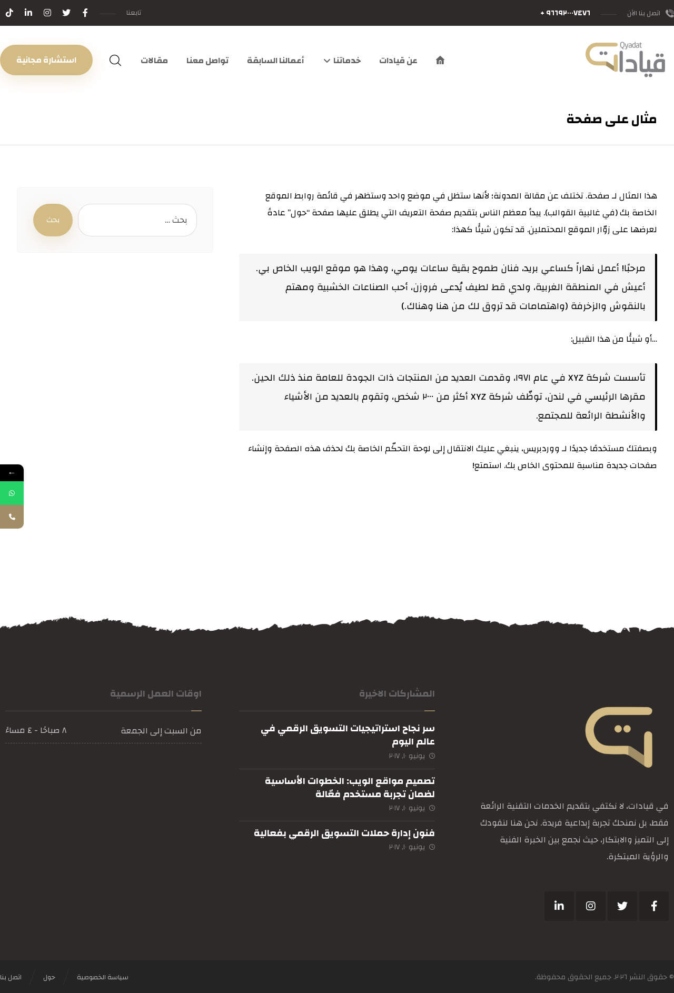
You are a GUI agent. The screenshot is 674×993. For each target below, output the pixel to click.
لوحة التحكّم (408, 448)
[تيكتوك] (9, 12)
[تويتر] (66, 12)
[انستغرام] (47, 12)
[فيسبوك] (85, 12)
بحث (53, 220)
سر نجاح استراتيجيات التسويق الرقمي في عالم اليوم (348, 735)
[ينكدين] (559, 906)
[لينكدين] (28, 12)
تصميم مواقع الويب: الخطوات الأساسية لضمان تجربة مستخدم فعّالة (350, 787)
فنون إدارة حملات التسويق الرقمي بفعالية (344, 833)
